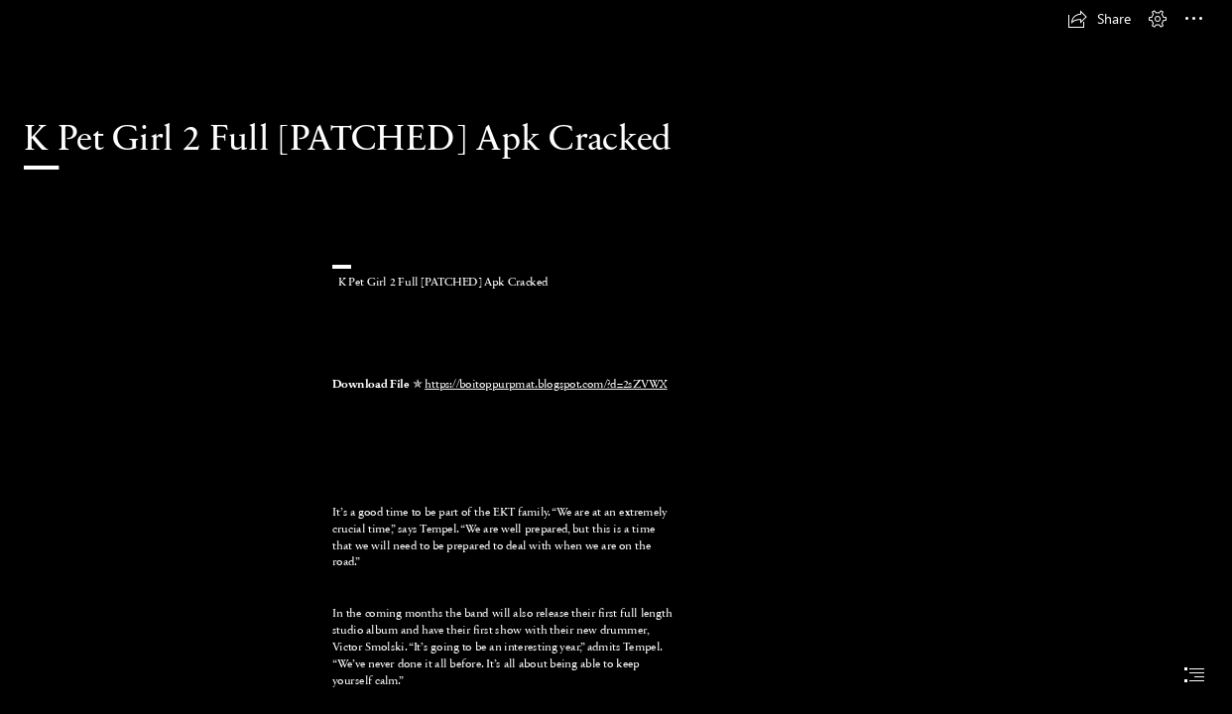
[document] (616, 357)
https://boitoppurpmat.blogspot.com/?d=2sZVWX (546, 382)
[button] (1099, 19)
